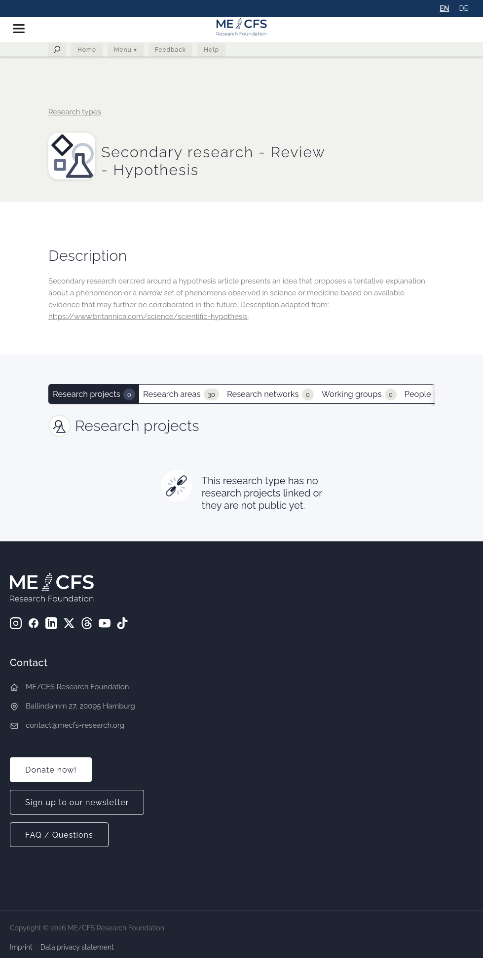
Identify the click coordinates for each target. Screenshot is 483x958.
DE (463, 8)
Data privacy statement (77, 947)
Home (86, 51)
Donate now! (50, 770)
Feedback (170, 51)
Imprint (21, 947)
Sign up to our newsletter (77, 802)
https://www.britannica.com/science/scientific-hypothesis (148, 316)
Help (211, 51)
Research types (74, 111)
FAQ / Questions (59, 835)
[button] (23, 28)
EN (444, 8)
